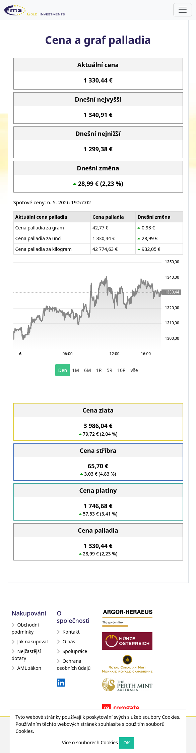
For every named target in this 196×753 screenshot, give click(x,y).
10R (121, 370)
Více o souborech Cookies (90, 742)
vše (134, 370)
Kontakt (68, 632)
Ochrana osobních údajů (74, 664)
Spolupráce (72, 651)
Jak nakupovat (30, 641)
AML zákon (27, 668)
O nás (66, 641)
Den (62, 370)
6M (87, 370)
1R (99, 370)
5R (109, 370)
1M (75, 370)
